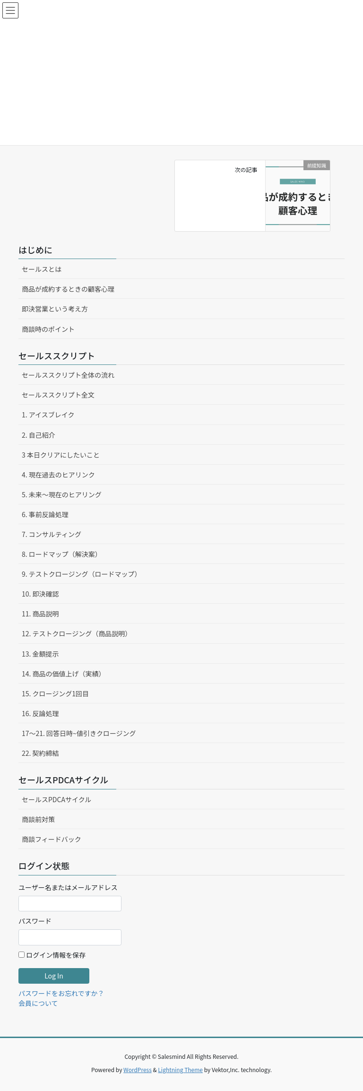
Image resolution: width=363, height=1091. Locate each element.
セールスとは (41, 269)
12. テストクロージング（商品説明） (76, 633)
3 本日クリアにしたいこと (61, 454)
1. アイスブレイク (48, 414)
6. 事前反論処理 (45, 514)
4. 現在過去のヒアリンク (58, 474)
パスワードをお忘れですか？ (61, 993)
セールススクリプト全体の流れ (68, 375)
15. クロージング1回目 (55, 693)
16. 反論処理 (40, 713)
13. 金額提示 (40, 653)
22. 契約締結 (40, 753)
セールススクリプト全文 (58, 394)
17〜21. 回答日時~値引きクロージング (79, 733)
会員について (38, 1003)
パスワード (35, 921)
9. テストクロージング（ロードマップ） (81, 574)
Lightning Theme (180, 1069)
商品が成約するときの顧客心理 (68, 289)
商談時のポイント (48, 329)
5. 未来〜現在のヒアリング (62, 494)
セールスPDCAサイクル (56, 799)
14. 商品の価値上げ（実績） (63, 673)
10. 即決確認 (40, 593)
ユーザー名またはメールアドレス (68, 887)
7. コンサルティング (51, 534)
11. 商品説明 (40, 613)
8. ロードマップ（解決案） (62, 554)
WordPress (137, 1069)
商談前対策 (38, 819)
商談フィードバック (51, 839)
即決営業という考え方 (55, 308)
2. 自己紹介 (38, 435)
